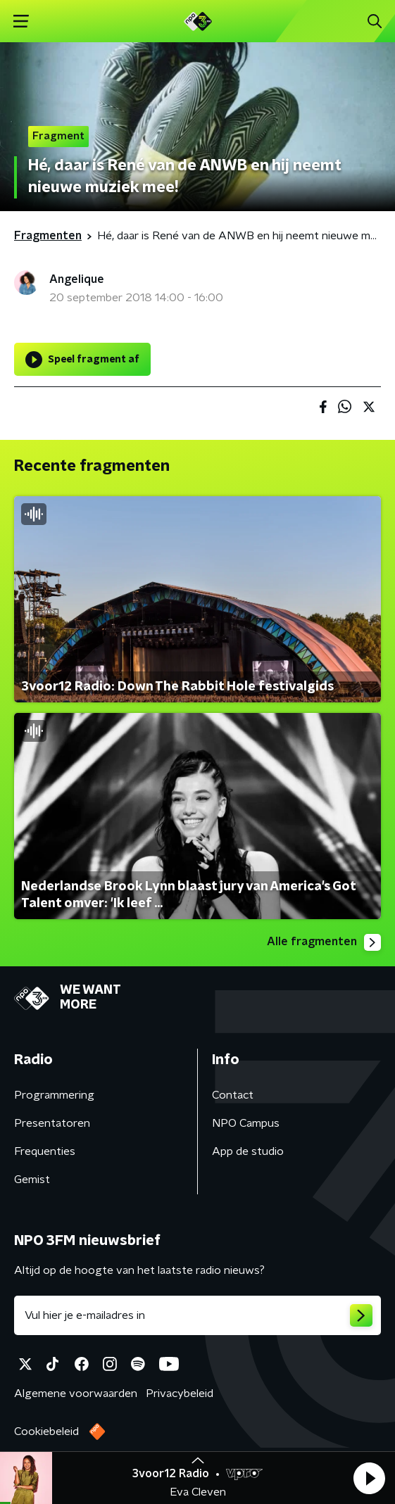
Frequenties (44, 1151)
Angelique (76, 279)
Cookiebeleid (46, 1431)
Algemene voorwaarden (75, 1393)
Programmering (54, 1095)
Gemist (32, 1179)
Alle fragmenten (324, 942)
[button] (368, 1477)
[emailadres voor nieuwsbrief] (197, 1315)
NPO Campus (246, 1123)
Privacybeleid (179, 1393)
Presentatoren (52, 1123)
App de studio (248, 1151)
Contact (232, 1095)
